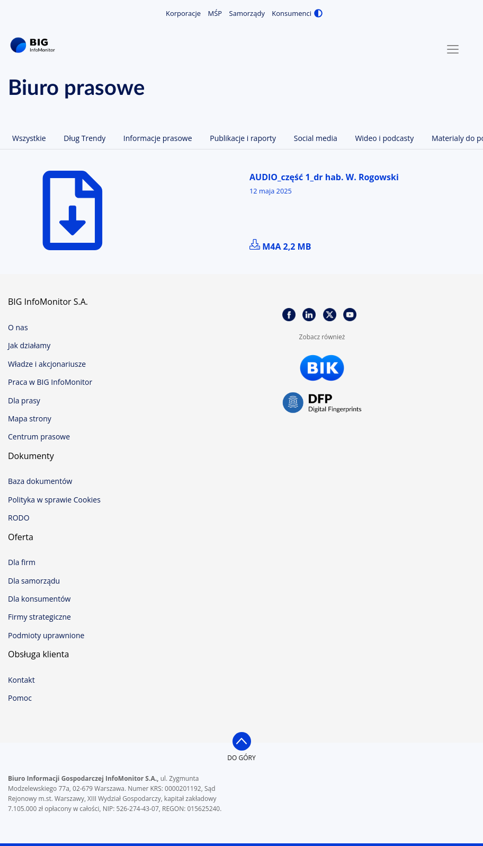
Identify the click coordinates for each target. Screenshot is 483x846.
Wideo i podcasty (384, 138)
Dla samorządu (34, 581)
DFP (322, 403)
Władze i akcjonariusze (47, 364)
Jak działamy (29, 345)
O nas (18, 327)
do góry (241, 757)
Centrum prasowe (39, 436)
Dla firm (21, 562)
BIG (34, 45)
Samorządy (247, 13)
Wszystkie (29, 138)
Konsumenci (291, 13)
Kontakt (21, 680)
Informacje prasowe (157, 138)
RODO (19, 518)
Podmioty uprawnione (46, 635)
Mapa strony (29, 418)
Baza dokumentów (40, 481)
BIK (322, 368)
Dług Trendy (84, 138)
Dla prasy (24, 400)
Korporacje (183, 13)
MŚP (215, 13)
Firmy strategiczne (39, 617)
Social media (315, 138)
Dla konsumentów (39, 599)
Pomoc (20, 698)
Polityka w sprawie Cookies (54, 500)
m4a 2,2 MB (280, 246)
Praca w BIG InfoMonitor (50, 382)
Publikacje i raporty (243, 138)
